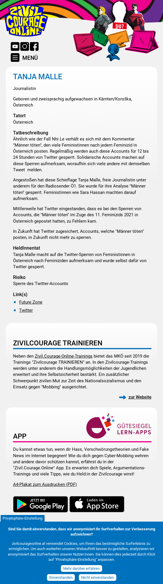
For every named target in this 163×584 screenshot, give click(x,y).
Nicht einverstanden (97, 580)
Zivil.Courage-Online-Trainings (64, 356)
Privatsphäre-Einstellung (22, 521)
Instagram (24, 46)
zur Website (139, 397)
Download (40, 504)
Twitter (26, 310)
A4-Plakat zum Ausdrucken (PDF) (45, 484)
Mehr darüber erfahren (81, 571)
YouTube (15, 46)
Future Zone (30, 302)
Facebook (34, 46)
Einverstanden (61, 580)
